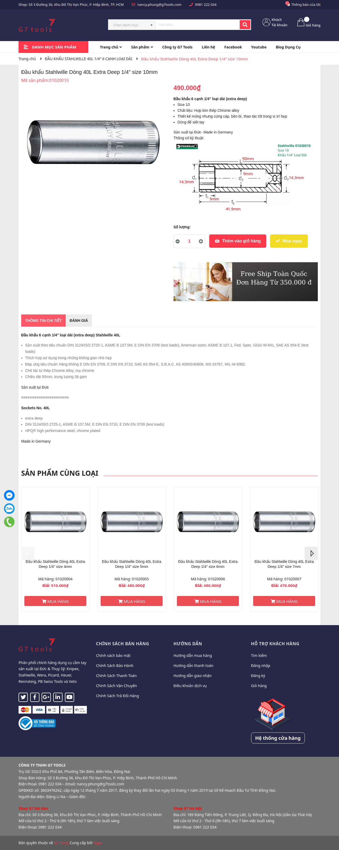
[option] (55, 549)
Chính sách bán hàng (122, 644)
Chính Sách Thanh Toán (116, 675)
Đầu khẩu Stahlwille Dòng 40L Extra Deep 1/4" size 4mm (55, 564)
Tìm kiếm (259, 655)
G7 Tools (61, 842)
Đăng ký (258, 675)
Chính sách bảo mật (113, 655)
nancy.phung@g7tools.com (159, 4)
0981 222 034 (205, 4)
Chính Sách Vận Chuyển (116, 685)
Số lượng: (182, 227)
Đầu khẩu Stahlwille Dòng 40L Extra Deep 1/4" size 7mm (284, 564)
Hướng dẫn (187, 644)
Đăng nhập (260, 665)
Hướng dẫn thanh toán (193, 665)
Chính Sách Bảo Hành (114, 665)
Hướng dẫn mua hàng (192, 655)
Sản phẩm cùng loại (59, 473)
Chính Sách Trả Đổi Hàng (117, 695)
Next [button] (311, 553)
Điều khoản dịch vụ (190, 685)
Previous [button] (27, 553)
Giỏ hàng (259, 685)
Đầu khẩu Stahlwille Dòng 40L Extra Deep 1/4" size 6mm (208, 564)
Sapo (97, 842)
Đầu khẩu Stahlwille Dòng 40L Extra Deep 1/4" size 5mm (131, 564)
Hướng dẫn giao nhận (192, 675)
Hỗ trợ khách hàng (275, 644)
